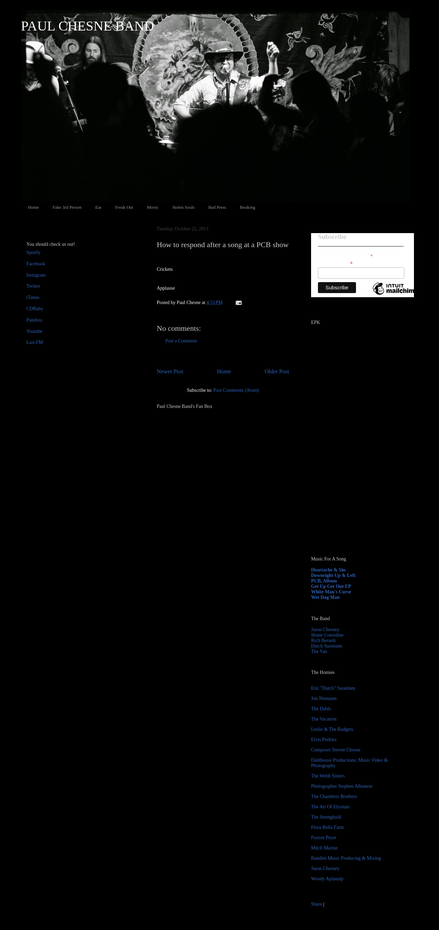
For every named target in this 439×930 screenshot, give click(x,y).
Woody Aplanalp (327, 878)
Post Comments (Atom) (236, 390)
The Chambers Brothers (334, 796)
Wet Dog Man (325, 597)
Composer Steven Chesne (335, 749)
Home (33, 207)
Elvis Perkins (323, 739)
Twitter (33, 286)
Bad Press (217, 207)
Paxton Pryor (323, 837)
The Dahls (321, 708)
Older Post (277, 371)
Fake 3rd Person (67, 207)
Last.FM (34, 342)
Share (316, 904)
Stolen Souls (183, 207)
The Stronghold (326, 817)
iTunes (32, 297)
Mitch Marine (324, 847)
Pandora (34, 320)
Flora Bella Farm (327, 827)
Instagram (36, 275)
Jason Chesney (325, 629)
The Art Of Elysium (330, 806)
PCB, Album (324, 580)
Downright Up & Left (333, 575)
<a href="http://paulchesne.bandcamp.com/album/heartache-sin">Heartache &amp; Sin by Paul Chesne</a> (354, 472)
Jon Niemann (323, 698)
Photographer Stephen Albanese (341, 786)
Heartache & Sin (328, 569)
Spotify (33, 252)
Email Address (335, 263)
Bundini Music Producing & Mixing (346, 858)
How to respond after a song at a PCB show (222, 244)
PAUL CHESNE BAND (87, 26)
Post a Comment (181, 340)
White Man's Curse (331, 591)
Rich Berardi (323, 640)
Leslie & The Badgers (332, 729)
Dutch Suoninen (326, 646)
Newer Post (170, 371)
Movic (152, 207)
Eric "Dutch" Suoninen (333, 688)
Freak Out (124, 207)
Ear (98, 207)
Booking (247, 207)
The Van (319, 651)
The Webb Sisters (328, 775)
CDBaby (34, 308)
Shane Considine (327, 635)
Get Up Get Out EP (331, 586)
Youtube (34, 331)
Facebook (35, 263)
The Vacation (323, 719)
